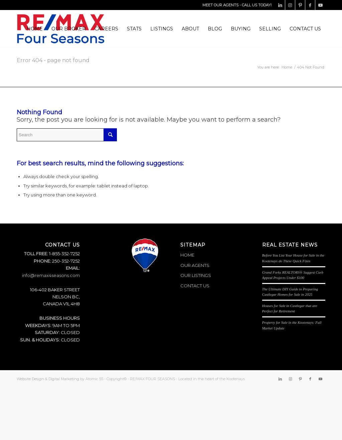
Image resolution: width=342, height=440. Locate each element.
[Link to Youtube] (320, 5)
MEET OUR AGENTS (220, 5)
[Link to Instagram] (290, 5)
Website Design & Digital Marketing (48, 379)
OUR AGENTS (194, 265)
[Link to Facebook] (310, 5)
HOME (187, 255)
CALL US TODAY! (257, 5)
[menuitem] (34, 29)
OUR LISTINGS (195, 275)
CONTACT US (194, 285)
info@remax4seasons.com (51, 275)
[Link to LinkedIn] (280, 5)
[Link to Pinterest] (300, 5)
